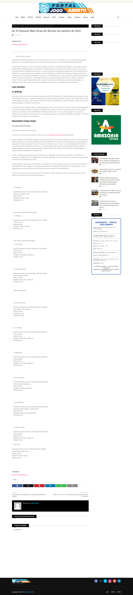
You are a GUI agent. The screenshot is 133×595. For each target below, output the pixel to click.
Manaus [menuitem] (85, 17)
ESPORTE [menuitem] (38, 17)
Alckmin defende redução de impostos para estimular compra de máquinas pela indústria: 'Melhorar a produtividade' (109, 181)
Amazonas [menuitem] (77, 17)
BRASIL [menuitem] (23, 17)
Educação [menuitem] (46, 17)
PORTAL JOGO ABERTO (28, 592)
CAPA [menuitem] (16, 17)
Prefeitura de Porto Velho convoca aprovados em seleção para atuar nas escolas (110, 193)
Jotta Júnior (35, 503)
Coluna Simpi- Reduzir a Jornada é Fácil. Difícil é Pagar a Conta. (110, 170)
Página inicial (16, 26)
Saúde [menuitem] (92, 17)
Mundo (22, 26)
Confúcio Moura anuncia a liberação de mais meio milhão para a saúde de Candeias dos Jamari (109, 204)
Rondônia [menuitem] (61, 17)
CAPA (107, 592)
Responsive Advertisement (20, 44)
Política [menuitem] (69, 17)
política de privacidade (56, 135)
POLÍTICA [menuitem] (30, 17)
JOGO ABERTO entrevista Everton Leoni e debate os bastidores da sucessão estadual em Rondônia (109, 161)
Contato (113, 592)
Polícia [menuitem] (54, 17)
